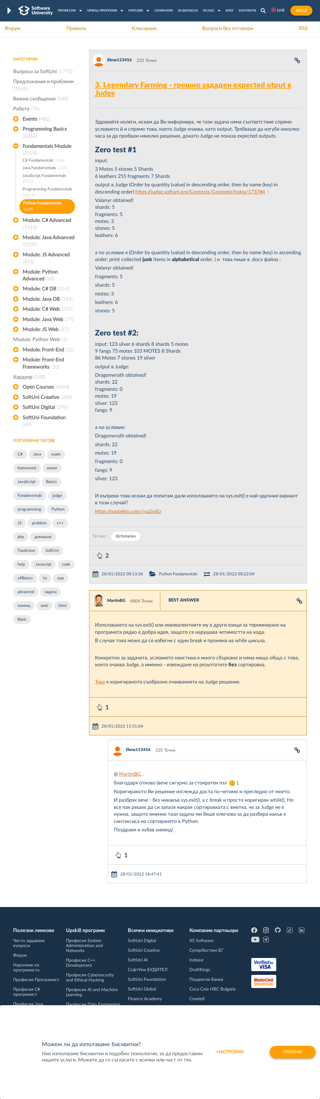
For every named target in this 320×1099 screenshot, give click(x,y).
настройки (230, 1052)
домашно (43, 537)
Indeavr (196, 960)
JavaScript (27, 482)
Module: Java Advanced (48, 241)
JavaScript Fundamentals (44, 179)
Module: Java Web (47, 319)
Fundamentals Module (46, 150)
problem (39, 523)
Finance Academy (145, 999)
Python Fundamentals (42, 206)
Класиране (144, 28)
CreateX (197, 999)
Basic (22, 620)
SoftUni (52, 551)
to (45, 578)
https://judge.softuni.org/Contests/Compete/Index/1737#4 (200, 191)
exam (56, 454)
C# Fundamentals (43, 161)
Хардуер (29, 377)
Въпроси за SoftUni (42, 71)
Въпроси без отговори (227, 28)
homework (27, 468)
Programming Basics (44, 133)
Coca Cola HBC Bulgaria (212, 989)
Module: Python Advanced (40, 276)
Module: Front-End (48, 349)
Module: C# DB (45, 288)
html (62, 606)
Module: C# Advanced (46, 224)
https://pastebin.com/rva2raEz (128, 511)
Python (58, 509)
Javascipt (43, 564)
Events (36, 119)
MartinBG (116, 601)
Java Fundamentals (44, 168)
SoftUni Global (142, 989)
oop (60, 578)
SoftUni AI (138, 960)
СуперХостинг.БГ (206, 950)
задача (50, 592)
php (21, 537)
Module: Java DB (47, 299)
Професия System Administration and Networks (84, 946)
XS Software (201, 941)
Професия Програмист (36, 980)
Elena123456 (119, 60)
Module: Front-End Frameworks (43, 364)
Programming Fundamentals (47, 192)
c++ (60, 523)
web (44, 606)
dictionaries (126, 536)
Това (100, 681)
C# (20, 454)
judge (57, 496)
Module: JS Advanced (46, 258)
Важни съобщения (40, 98)
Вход (301, 11)
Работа (26, 108)
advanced (26, 592)
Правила (76, 28)
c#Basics (25, 578)
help (21, 564)
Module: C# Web (47, 309)
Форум (12, 28)
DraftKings (199, 970)
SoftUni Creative (47, 397)
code (66, 564)
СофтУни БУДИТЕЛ (148, 970)
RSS (303, 28)
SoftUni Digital (45, 407)
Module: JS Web (45, 329)
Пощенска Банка (206, 979)
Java (37, 454)
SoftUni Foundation (44, 421)
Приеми (292, 1052)
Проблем (26, 551)
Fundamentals (30, 496)
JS (20, 523)
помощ (24, 606)
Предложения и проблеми (43, 85)
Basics (51, 482)
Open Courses (45, 387)
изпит (52, 468)
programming (29, 509)
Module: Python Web (40, 339)
